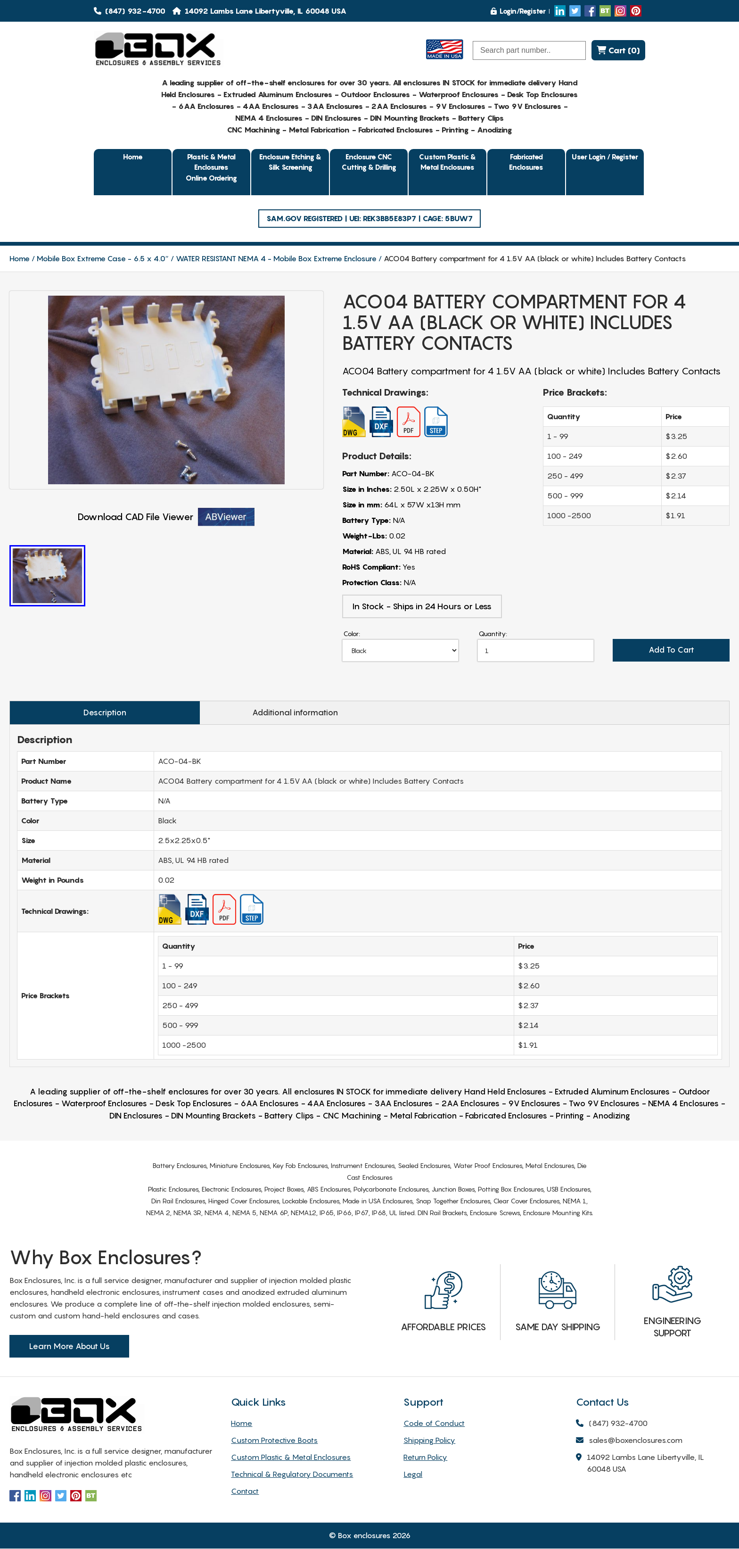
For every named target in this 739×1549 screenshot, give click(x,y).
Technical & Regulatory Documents (292, 1474)
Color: (352, 634)
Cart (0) (618, 50)
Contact (245, 1491)
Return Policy (425, 1457)
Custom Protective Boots (274, 1440)
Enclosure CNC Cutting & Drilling (369, 162)
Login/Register (518, 11)
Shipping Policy (429, 1440)
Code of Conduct (434, 1423)
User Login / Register (605, 156)
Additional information (279, 713)
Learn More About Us (69, 1346)
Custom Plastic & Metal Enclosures (447, 162)
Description (99, 713)
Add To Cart (671, 650)
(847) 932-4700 (129, 11)
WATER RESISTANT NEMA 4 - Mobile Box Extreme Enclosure (276, 258)
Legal (412, 1474)
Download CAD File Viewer (166, 517)
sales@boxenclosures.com (629, 1441)
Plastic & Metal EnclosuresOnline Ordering (211, 167)
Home (133, 156)
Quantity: (493, 634)
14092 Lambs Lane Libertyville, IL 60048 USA (640, 1464)
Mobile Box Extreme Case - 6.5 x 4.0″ (103, 258)
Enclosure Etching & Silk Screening (290, 162)
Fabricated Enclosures (526, 162)
